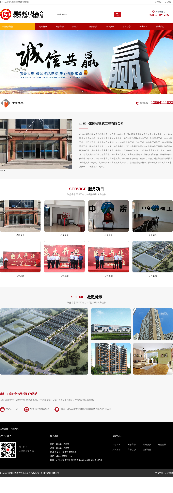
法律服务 (110, 26)
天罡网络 (15, 429)
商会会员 (93, 26)
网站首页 (43, 26)
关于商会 (158, 2)
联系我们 (160, 26)
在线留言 (143, 26)
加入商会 (168, 2)
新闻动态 (127, 26)
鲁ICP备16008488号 (50, 473)
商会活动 (76, 26)
